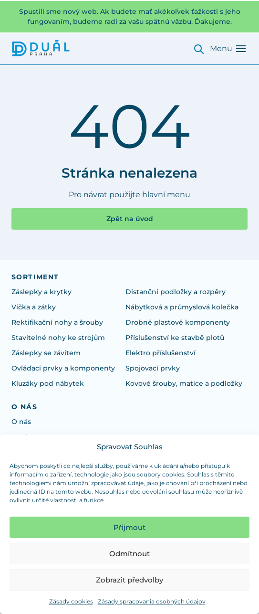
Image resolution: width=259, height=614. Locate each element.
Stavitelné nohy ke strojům (58, 337)
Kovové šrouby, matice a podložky (183, 383)
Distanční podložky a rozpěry (175, 291)
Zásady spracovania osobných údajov (152, 601)
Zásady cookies (71, 601)
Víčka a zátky (33, 307)
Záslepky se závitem (46, 353)
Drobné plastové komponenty (177, 322)
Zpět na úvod (129, 218)
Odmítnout (129, 553)
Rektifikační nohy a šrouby (57, 322)
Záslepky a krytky (41, 291)
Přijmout (129, 527)
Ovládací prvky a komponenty (63, 368)
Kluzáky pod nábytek (47, 383)
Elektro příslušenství (160, 353)
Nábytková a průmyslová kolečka (181, 307)
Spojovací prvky (152, 368)
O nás (21, 421)
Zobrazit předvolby (129, 579)
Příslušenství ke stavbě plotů (174, 337)
